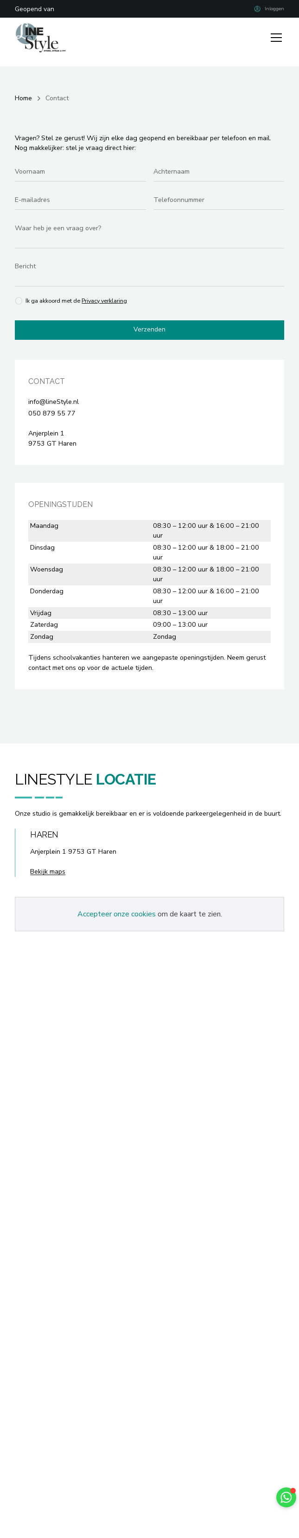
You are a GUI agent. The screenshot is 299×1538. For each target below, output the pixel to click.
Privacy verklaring (104, 301)
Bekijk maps (47, 872)
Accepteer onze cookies (116, 914)
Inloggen (274, 8)
